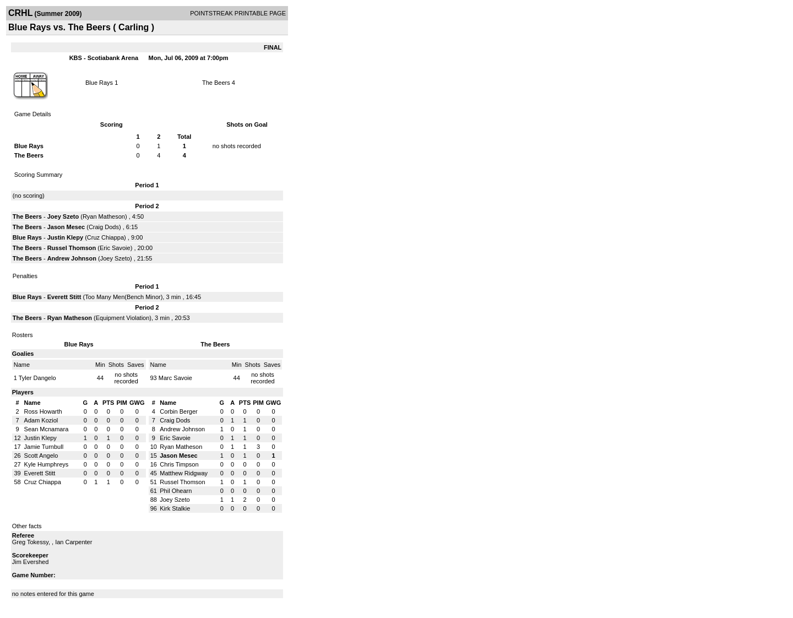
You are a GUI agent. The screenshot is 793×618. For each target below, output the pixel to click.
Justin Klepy (65, 237)
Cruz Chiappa (105, 237)
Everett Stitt (64, 297)
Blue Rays (99, 82)
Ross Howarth (43, 411)
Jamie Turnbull (44, 446)
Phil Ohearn (176, 490)
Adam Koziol (41, 420)
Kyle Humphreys (46, 464)
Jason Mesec (66, 227)
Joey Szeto (63, 216)
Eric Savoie (115, 248)
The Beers (216, 82)
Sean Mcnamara (46, 429)
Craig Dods (104, 227)
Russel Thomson (71, 248)
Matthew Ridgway (184, 473)
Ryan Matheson (104, 216)
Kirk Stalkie (175, 508)
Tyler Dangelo (37, 378)
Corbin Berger (178, 411)
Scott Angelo (41, 455)
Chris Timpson (179, 464)
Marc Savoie (175, 378)
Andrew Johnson (71, 258)
